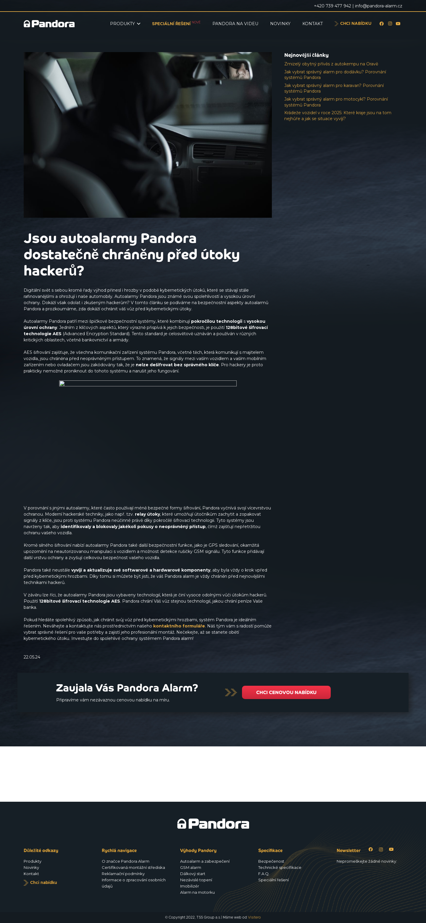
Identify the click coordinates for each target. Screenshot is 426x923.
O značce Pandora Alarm (125, 861)
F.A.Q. (264, 873)
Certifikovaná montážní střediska (133, 867)
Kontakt (31, 873)
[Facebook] (381, 24)
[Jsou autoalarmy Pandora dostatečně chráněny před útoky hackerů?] (148, 55)
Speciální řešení (273, 879)
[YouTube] (398, 24)
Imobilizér (189, 886)
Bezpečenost (271, 861)
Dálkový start (192, 873)
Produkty (32, 861)
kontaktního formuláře (179, 626)
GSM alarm (190, 867)
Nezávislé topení (196, 879)
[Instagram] (390, 24)
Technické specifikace (279, 867)
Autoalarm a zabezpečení (205, 861)
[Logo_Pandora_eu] (49, 23)
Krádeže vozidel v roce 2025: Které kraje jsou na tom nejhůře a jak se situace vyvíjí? (337, 115)
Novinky (31, 867)
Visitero (254, 917)
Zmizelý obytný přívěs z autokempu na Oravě (331, 64)
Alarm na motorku (197, 892)
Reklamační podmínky (123, 873)
